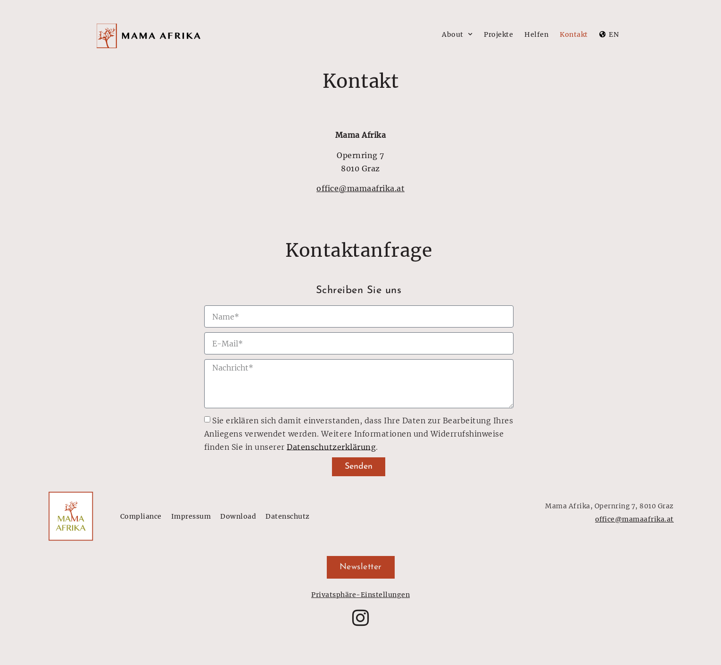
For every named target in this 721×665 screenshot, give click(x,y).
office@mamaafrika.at (360, 188)
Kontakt (574, 34)
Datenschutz (287, 516)
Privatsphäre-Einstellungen (360, 594)
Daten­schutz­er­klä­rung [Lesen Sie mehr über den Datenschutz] (331, 446)
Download (238, 516)
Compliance (141, 516)
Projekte (498, 34)
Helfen (536, 34)
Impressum (191, 516)
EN (614, 34)
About (457, 34)
